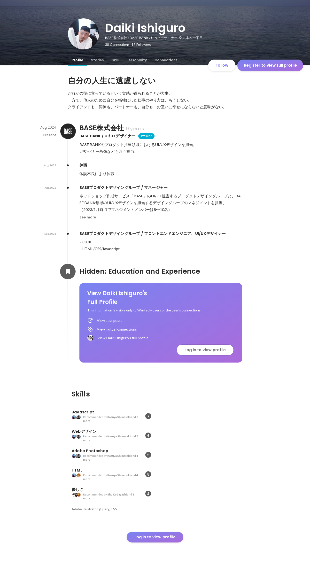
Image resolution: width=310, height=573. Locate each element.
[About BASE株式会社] (68, 131)
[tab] (77, 60)
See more (87, 217)
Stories (97, 60)
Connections (166, 60)
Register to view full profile (270, 65)
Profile (77, 60)
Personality (136, 60)
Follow (222, 65)
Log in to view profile (205, 350)
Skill (115, 60)
